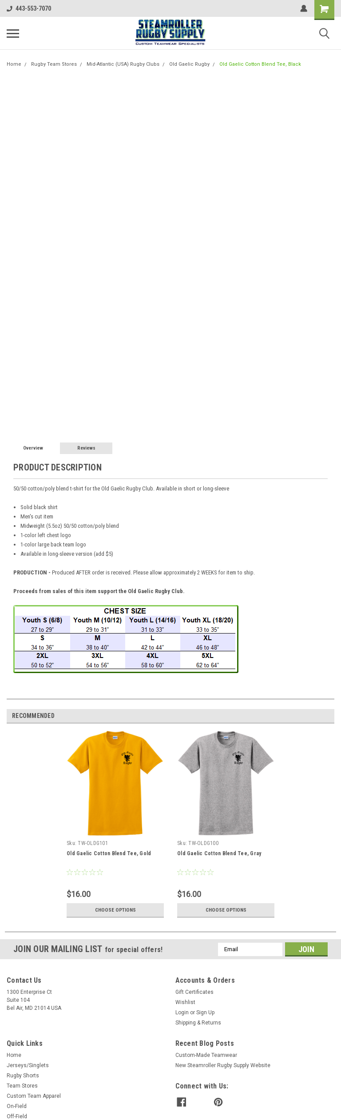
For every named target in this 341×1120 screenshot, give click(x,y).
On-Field (17, 1106)
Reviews (86, 448)
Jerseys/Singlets (28, 1065)
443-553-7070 (29, 8)
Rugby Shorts (23, 1075)
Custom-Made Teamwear (206, 1055)
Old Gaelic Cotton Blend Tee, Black (260, 64)
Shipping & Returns (198, 1023)
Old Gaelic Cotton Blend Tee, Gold (109, 853)
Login (182, 1012)
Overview (33, 448)
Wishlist (185, 1002)
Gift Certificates (194, 992)
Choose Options (115, 909)
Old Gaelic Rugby (189, 64)
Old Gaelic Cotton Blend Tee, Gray (219, 853)
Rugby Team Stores (54, 64)
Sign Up (205, 1012)
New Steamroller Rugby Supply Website (222, 1065)
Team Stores (22, 1086)
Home (14, 64)
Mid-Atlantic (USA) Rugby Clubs (123, 64)
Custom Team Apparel (34, 1096)
